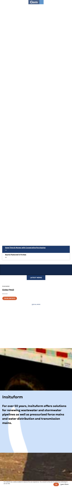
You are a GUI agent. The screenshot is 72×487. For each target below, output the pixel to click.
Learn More (64, 484)
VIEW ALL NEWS (36, 304)
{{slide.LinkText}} (9, 298)
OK (56, 484)
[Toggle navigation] (41, 2)
